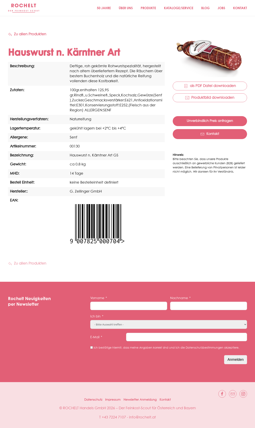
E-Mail (94, 337)
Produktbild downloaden (209, 98)
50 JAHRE (104, 8)
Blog (205, 8)
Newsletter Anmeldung (140, 399)
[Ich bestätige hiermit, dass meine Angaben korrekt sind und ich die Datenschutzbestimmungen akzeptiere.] (91, 347)
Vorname (97, 298)
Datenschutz (93, 399)
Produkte (148, 8)
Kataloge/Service (178, 8)
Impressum (113, 399)
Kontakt (240, 8)
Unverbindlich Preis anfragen (210, 121)
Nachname (179, 298)
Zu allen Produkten (27, 34)
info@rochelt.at (142, 417)
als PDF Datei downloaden (210, 86)
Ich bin (95, 316)
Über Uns (126, 8)
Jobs (221, 8)
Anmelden (236, 360)
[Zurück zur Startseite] (24, 8)
